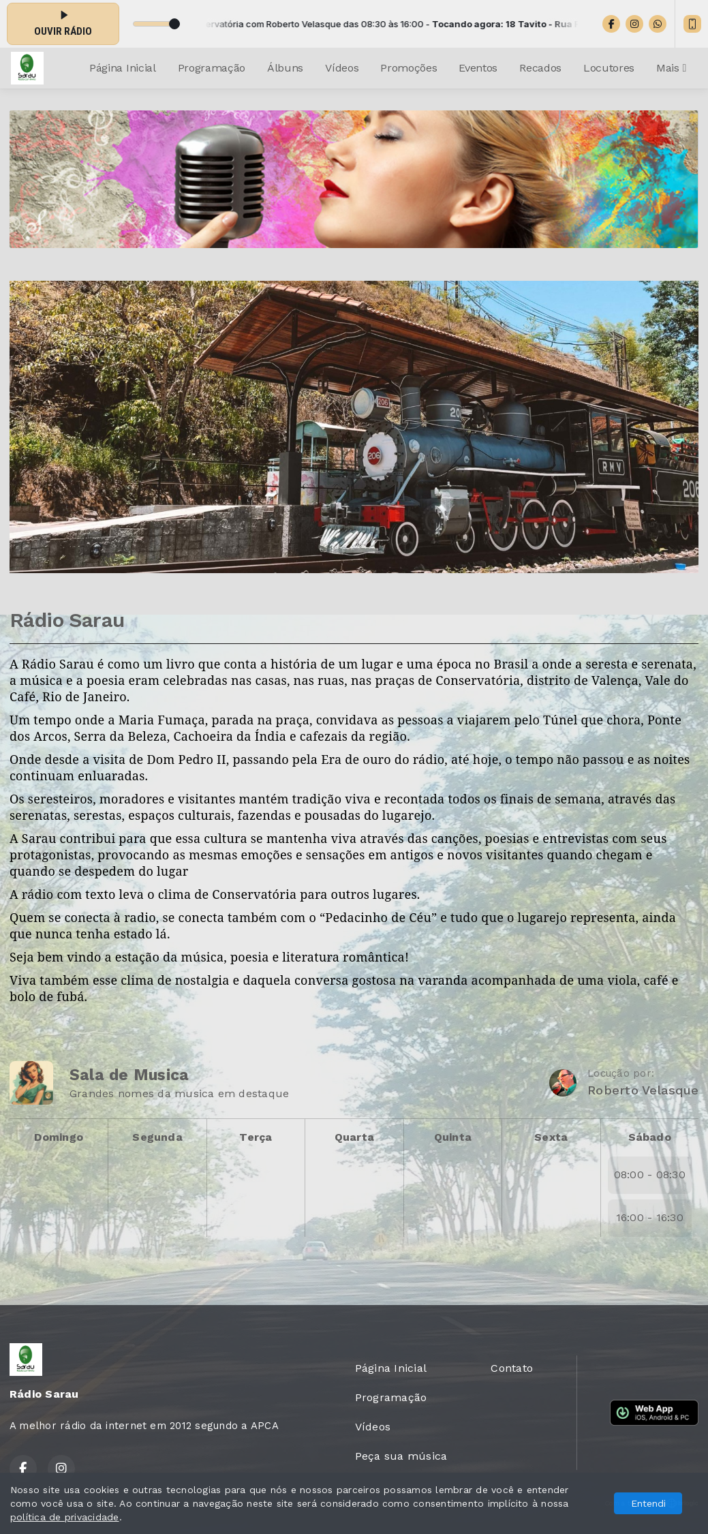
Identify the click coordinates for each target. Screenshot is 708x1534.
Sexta (551, 1137)
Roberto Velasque (642, 1090)
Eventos (478, 67)
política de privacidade (64, 1517)
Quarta (354, 1137)
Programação (211, 67)
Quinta (453, 1137)
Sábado (649, 1137)
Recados (540, 67)
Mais (671, 67)
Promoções (408, 67)
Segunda (157, 1137)
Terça (255, 1137)
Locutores (608, 67)
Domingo (58, 1137)
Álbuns (285, 67)
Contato (512, 1368)
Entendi (648, 1503)
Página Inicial (122, 67)
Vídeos (341, 67)
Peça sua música (401, 1455)
